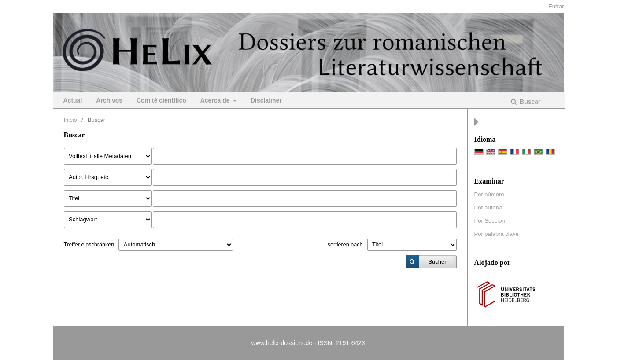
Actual (72, 100)
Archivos (109, 100)
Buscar (529, 101)
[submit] (431, 261)
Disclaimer (266, 100)
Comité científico (161, 100)
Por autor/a (488, 207)
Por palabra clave (496, 234)
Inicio (70, 120)
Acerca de (216, 100)
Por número (489, 194)
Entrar (556, 6)
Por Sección (489, 220)
